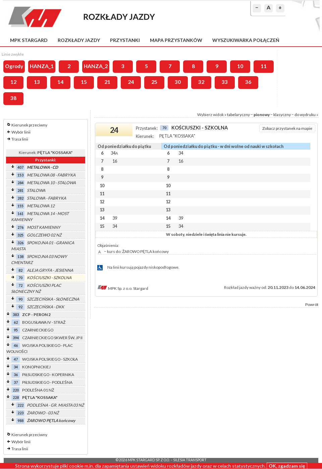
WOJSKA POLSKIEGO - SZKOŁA (50, 359)
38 (13, 98)
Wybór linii (21, 132)
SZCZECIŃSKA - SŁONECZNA (53, 299)
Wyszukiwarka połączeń (245, 40)
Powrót (311, 304)
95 (16, 330)
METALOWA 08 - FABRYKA (51, 174)
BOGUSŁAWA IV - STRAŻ (43, 322)
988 (20, 420)
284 (20, 182)
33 (225, 82)
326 (20, 243)
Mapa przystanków (176, 40)
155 (20, 206)
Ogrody (14, 66)
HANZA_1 (42, 66)
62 (16, 322)
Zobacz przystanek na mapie (287, 128)
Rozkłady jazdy (79, 40)
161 (20, 213)
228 (16, 397)
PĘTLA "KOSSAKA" (39, 397)
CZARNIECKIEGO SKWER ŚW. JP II (52, 337)
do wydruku (305, 114)
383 (16, 314)
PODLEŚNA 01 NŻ (38, 390)
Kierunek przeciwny (29, 124)
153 (20, 175)
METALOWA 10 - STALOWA (51, 182)
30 (178, 82)
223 (20, 413)
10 (240, 66)
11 (264, 66)
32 (201, 82)
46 (16, 345)
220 (16, 390)
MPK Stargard (29, 40)
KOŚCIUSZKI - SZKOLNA (49, 277)
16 (114, 161)
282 (20, 198)
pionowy (262, 114)
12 (13, 82)
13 (37, 82)
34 (16, 367)
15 (84, 82)
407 (20, 167)
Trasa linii (19, 139)
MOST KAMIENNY (43, 227)
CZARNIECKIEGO (37, 329)
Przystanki (125, 40)
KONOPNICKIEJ (36, 366)
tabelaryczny (238, 114)
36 (248, 82)
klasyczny (282, 114)
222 (20, 405)
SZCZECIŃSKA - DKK (45, 306)
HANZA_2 (96, 66)
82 (20, 270)
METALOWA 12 (41, 205)
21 (107, 82)
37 (16, 382)
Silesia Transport (190, 460)
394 (16, 337)
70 (20, 277)
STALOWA (36, 190)
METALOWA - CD (42, 167)
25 (154, 82)
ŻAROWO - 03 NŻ (43, 412)
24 (131, 82)
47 (16, 359)
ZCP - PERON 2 (36, 314)
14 (60, 82)
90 (20, 299)
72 (20, 285)
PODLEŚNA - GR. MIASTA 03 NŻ (55, 405)
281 (20, 190)
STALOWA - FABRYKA (46, 198)
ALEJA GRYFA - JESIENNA (50, 270)
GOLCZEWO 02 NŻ (44, 235)
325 (20, 235)
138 (20, 256)
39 (114, 218)
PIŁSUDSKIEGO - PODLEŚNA (47, 382)
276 (20, 227)
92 (20, 307)
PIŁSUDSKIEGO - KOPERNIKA (48, 374)
